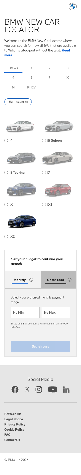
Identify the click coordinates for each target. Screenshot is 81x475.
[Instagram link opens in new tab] (38, 390)
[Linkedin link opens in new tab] (66, 390)
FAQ (7, 435)
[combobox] (25, 312)
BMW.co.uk (12, 414)
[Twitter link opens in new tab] (27, 390)
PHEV (31, 87)
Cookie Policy (14, 429)
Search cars (40, 346)
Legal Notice (13, 419)
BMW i (13, 68)
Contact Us (12, 440)
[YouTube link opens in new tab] (52, 390)
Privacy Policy (14, 424)
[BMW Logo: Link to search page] (73, 6)
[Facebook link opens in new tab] (15, 390)
